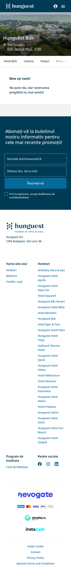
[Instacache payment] (35, 529)
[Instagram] (48, 464)
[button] (63, 6)
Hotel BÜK (10, 61)
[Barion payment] (35, 506)
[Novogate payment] (35, 495)
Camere (29, 61)
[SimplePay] (35, 518)
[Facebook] (40, 464)
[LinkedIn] (56, 464)
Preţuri (45, 61)
